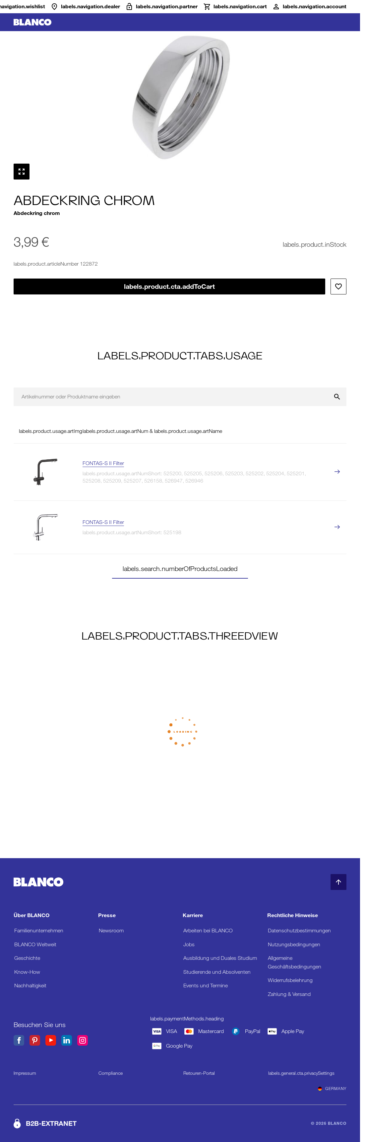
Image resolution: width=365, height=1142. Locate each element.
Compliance (110, 1073)
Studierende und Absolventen (217, 972)
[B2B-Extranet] (161, 7)
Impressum (25, 1073)
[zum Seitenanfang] (338, 882)
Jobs (189, 944)
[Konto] (309, 7)
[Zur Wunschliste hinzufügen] (338, 286)
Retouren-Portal (199, 1073)
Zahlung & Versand (289, 994)
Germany (332, 1088)
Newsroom (111, 930)
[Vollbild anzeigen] (22, 172)
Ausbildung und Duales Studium (220, 958)
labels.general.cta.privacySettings (301, 1073)
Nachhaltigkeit (30, 985)
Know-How (27, 972)
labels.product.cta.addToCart (169, 286)
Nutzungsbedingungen (294, 944)
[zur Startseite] (32, 22)
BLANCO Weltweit (35, 944)
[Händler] (85, 7)
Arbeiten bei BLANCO (208, 930)
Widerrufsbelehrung (290, 980)
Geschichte (27, 958)
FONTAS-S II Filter (103, 463)
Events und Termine (205, 985)
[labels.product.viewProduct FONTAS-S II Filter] (337, 472)
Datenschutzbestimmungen (299, 930)
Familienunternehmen (38, 930)
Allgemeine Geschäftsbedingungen (294, 962)
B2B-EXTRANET (51, 1123)
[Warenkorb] (235, 7)
